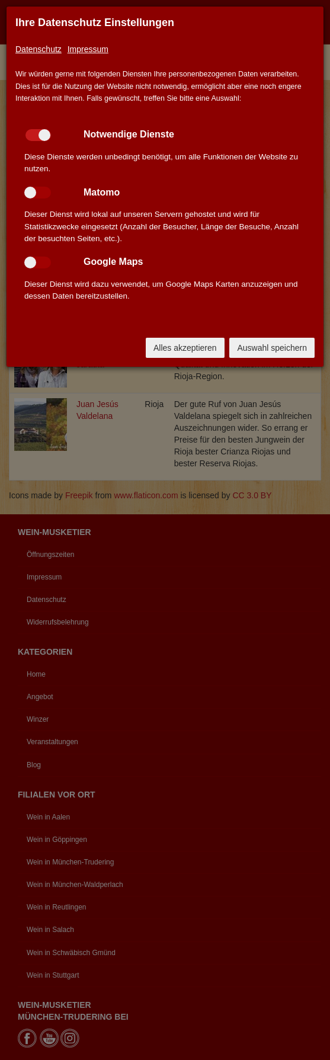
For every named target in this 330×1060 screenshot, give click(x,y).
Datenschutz (38, 49)
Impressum (88, 49)
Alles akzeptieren (185, 348)
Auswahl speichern (272, 348)
